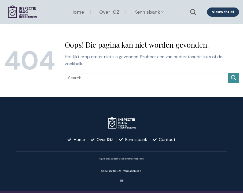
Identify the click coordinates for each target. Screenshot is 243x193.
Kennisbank (149, 12)
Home (77, 12)
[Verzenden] (233, 78)
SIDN (121, 180)
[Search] (193, 12)
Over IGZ (109, 12)
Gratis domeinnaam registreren (131, 159)
